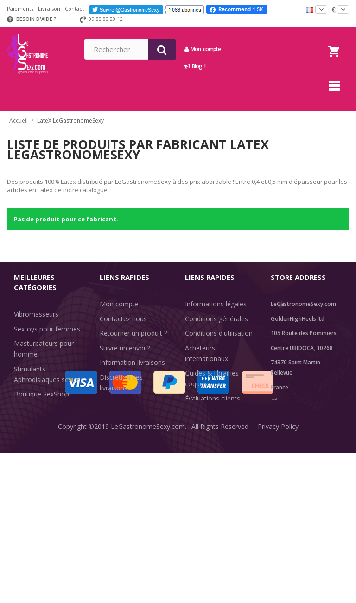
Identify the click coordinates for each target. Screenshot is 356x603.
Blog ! (261, 66)
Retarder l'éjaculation (45, 448)
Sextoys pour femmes (47, 328)
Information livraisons (132, 362)
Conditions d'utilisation (219, 333)
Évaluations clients (212, 398)
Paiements (20, 8)
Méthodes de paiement (135, 402)
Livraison (49, 8)
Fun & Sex (29, 463)
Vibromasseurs (36, 314)
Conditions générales (216, 318)
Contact (74, 8)
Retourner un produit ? (133, 333)
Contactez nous (123, 318)
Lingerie (26, 433)
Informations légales (216, 303)
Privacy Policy (278, 588)
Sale (25, 477)
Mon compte (269, 49)
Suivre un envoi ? (125, 348)
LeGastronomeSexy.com (148, 588)
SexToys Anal (34, 419)
